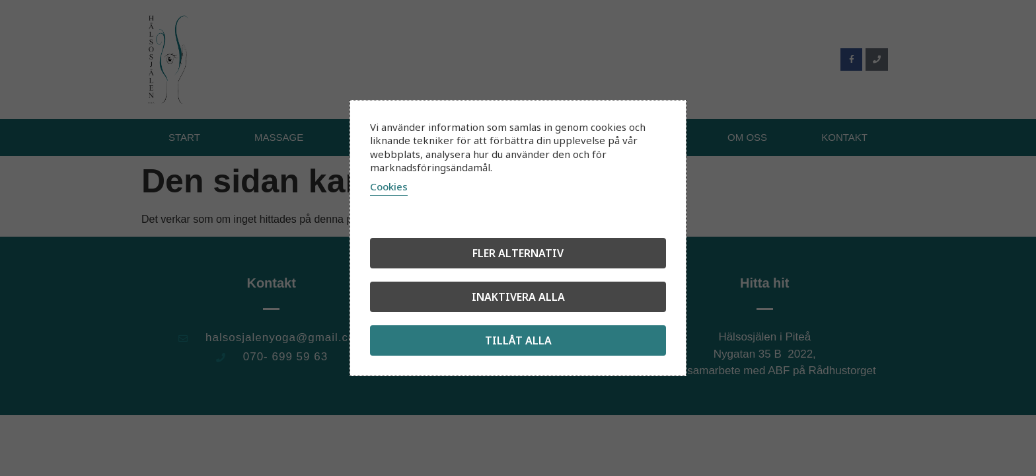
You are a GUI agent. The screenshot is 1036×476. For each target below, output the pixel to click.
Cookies (389, 186)
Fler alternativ (518, 253)
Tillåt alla (518, 340)
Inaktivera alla (518, 297)
